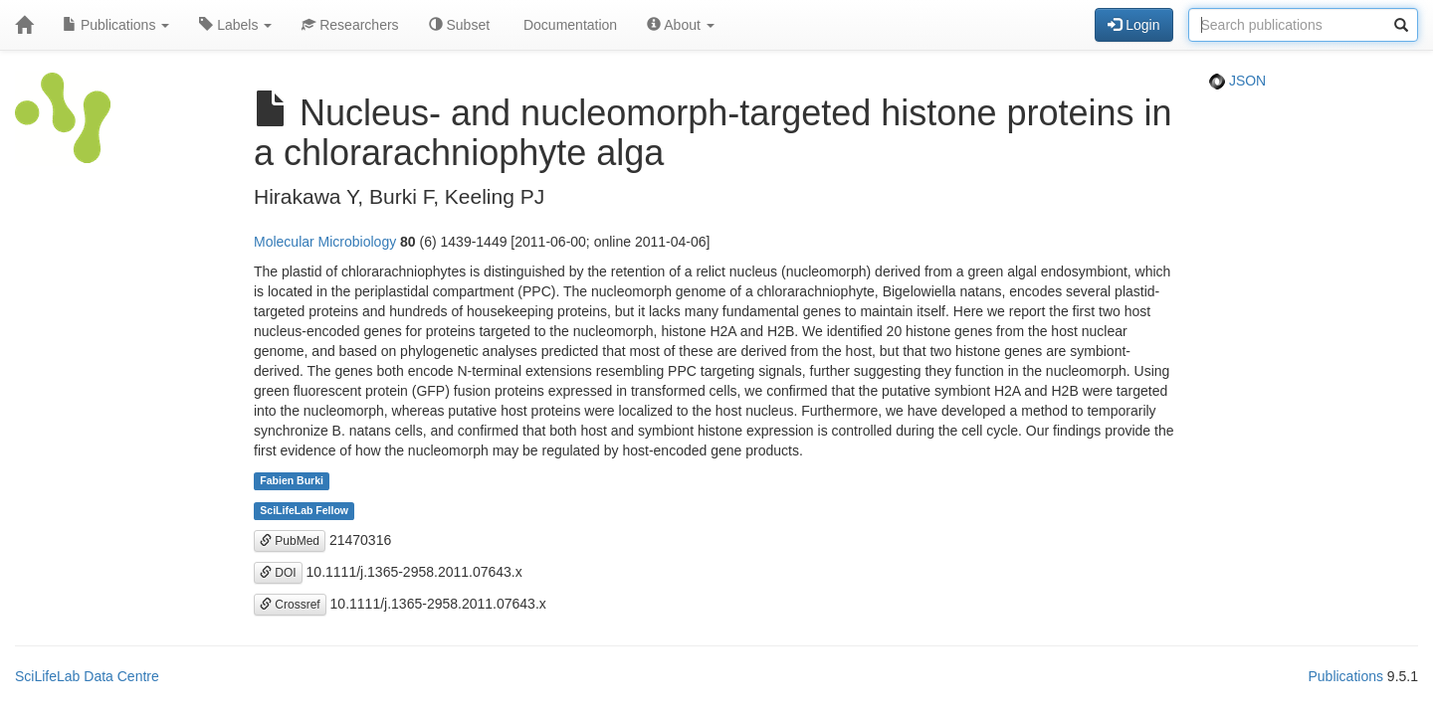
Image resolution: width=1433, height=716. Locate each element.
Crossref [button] (290, 605)
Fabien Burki (291, 481)
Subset (459, 25)
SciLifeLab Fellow (304, 511)
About (681, 25)
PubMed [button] (289, 541)
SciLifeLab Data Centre (87, 676)
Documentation (568, 25)
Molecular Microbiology (325, 242)
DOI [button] (278, 573)
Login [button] (1133, 25)
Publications (116, 25)
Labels (235, 25)
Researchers (350, 25)
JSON (1237, 81)
